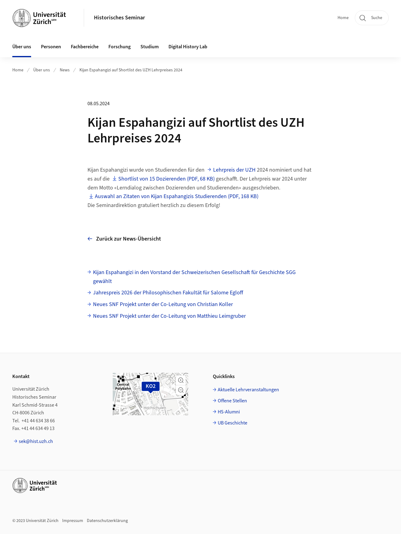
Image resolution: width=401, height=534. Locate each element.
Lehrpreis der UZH (234, 170)
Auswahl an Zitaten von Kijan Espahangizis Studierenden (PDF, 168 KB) (176, 196)
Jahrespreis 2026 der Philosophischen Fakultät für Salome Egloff (168, 293)
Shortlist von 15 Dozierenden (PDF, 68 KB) (166, 179)
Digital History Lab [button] (187, 46)
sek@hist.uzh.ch (36, 441)
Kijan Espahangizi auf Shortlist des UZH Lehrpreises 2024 (130, 70)
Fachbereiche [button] (85, 46)
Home (343, 18)
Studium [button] (149, 46)
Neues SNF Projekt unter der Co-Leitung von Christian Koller (163, 304)
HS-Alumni (229, 411)
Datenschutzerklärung (107, 521)
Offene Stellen (232, 400)
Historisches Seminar (119, 18)
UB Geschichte (232, 423)
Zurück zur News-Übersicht (124, 239)
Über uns (41, 70)
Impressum (72, 521)
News (65, 70)
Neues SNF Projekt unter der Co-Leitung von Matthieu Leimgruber (169, 316)
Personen (51, 46)
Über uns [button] (21, 46)
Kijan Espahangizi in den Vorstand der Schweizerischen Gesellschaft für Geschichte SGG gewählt (194, 277)
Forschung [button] (119, 46)
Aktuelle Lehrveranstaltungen (248, 389)
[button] (181, 380)
